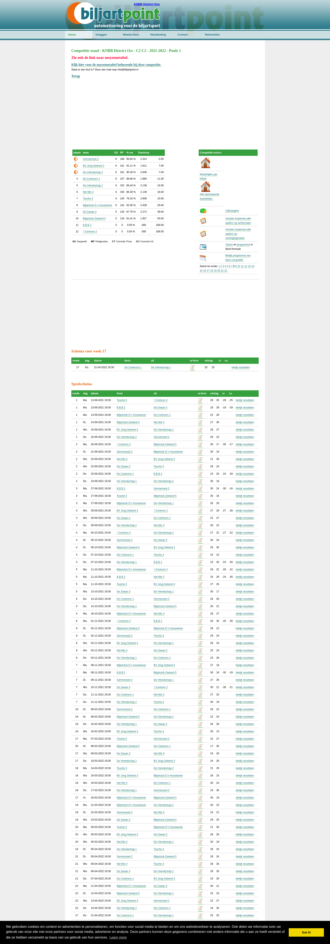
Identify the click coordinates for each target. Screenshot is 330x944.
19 (215, 270)
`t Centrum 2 (90, 231)
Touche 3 (88, 198)
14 (252, 266)
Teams (229, 244)
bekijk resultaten (241, 367)
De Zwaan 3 (90, 211)
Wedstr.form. (131, 34)
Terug (75, 76)
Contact (183, 34)
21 (222, 270)
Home (72, 34)
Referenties (212, 34)
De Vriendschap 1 (93, 185)
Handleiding (158, 34)
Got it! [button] (306, 932)
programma (243, 244)
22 (225, 270)
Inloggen (101, 34)
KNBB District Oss (147, 4)
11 (242, 266)
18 (211, 270)
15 (201, 270)
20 (218, 270)
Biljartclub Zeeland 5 (94, 218)
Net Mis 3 (88, 192)
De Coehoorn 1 (91, 178)
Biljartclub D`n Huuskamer (97, 205)
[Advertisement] (165, 108)
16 (204, 270)
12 (245, 266)
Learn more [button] (118, 937)
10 (238, 266)
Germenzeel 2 (91, 159)
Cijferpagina (232, 210)
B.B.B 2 (87, 225)
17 (208, 270)
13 (249, 266)
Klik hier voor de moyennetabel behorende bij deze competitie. (116, 64)
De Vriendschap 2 (93, 172)
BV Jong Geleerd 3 (93, 165)
